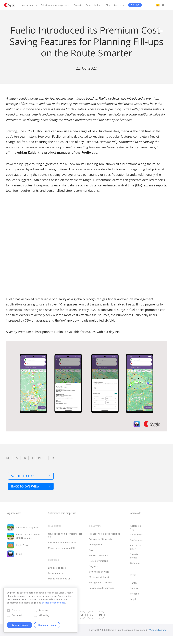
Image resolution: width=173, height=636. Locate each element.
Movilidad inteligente (99, 577)
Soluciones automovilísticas (62, 542)
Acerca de (119, 5)
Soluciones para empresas (55, 5)
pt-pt (42, 458)
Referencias (136, 534)
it (32, 458)
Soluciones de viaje (99, 571)
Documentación (56, 573)
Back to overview (30, 486)
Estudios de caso (57, 567)
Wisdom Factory (157, 630)
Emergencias (95, 544)
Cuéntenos (135, 563)
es (16, 458)
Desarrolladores (94, 5)
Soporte (78, 5)
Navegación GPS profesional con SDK (65, 535)
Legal (133, 599)
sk (52, 458)
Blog (108, 5)
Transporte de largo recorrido (104, 533)
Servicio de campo (98, 555)
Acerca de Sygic (135, 527)
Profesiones (136, 540)
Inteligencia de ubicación (102, 588)
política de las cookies (53, 602)
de (8, 458)
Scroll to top (30, 476)
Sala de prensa (134, 556)
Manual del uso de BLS (60, 578)
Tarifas (134, 582)
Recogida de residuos (100, 582)
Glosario (134, 593)
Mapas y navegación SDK (61, 548)
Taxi (91, 550)
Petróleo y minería (98, 560)
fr (24, 458)
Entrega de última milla (101, 539)
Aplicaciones (28, 5)
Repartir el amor (135, 547)
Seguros (93, 566)
